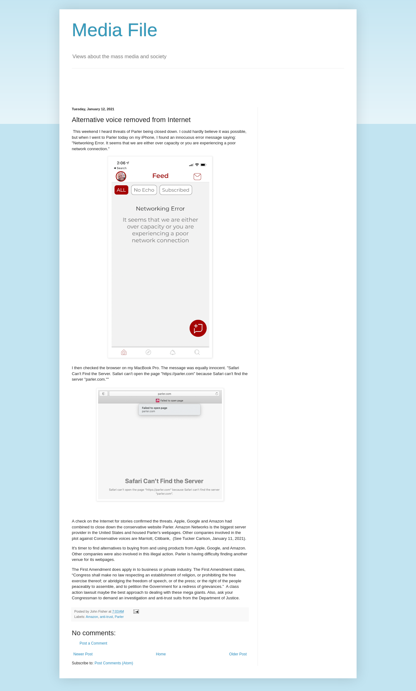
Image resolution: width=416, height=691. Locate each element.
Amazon (92, 617)
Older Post (238, 654)
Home (161, 654)
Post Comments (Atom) (113, 663)
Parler (119, 617)
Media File (115, 30)
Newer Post (83, 654)
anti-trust (106, 617)
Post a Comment (93, 643)
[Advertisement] (184, 82)
